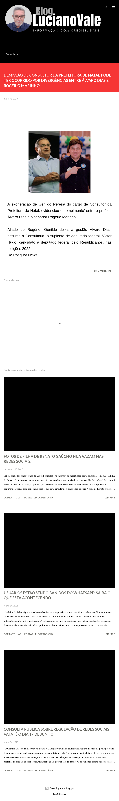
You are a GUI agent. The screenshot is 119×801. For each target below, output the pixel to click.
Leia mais (110, 497)
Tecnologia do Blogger (59, 788)
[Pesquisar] (106, 5)
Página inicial (12, 54)
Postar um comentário (38, 497)
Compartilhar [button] (103, 271)
